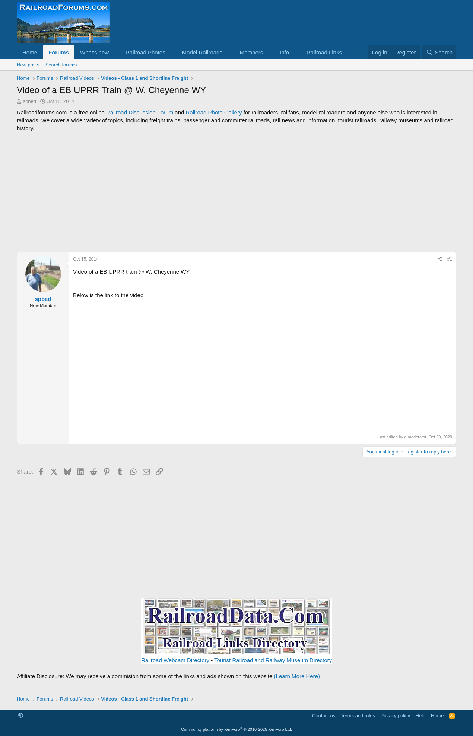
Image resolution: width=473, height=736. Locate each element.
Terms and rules (358, 715)
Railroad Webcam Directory (175, 660)
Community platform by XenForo (236, 729)
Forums (58, 52)
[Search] (439, 52)
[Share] (440, 259)
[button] (114, 52)
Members (251, 52)
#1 (449, 259)
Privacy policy (395, 715)
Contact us (323, 715)
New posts (28, 64)
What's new (94, 52)
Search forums (61, 64)
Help (421, 715)
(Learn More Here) (297, 676)
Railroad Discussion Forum (139, 112)
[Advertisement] (236, 192)
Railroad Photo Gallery (214, 112)
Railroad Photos (145, 52)
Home (29, 52)
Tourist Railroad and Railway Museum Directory (273, 660)
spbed (29, 101)
